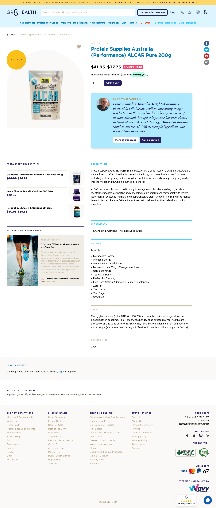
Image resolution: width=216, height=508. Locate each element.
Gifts (9, 455)
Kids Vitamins (97, 22)
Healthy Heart (97, 459)
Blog (172, 12)
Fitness (133, 22)
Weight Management (101, 444)
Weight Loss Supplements (21, 428)
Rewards (191, 22)
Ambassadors (139, 444)
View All (52, 463)
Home (11, 35)
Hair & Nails (96, 428)
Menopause (96, 436)
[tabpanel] (45, 89)
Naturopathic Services (152, 12)
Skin (124, 22)
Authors (136, 448)
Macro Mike (54, 452)
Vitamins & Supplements (20, 417)
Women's (65, 22)
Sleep (93, 448)
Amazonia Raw (56, 448)
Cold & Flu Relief (99, 455)
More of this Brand (125, 140)
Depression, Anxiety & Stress (105, 432)
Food (9, 440)
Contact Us (138, 417)
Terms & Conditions (142, 432)
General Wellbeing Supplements (107, 417)
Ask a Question (150, 140)
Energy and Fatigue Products (106, 452)
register (72, 371)
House (10, 452)
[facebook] (206, 43)
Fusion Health (55, 421)
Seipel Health (55, 436)
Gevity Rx (53, 444)
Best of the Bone (57, 428)
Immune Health (98, 421)
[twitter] (206, 49)
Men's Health (80, 22)
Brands (159, 22)
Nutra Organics (56, 417)
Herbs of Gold (55, 425)
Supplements (27, 22)
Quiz (181, 22)
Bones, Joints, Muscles (102, 425)
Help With (170, 22)
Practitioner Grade (47, 22)
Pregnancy (113, 22)
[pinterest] (206, 56)
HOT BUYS (145, 22)
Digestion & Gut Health (102, 440)
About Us (137, 421)
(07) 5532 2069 (149, 2)
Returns (136, 428)
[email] (206, 62)
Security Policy (139, 440)
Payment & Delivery (142, 425)
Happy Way (54, 459)
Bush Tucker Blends (59, 455)
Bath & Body (13, 436)
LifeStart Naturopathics (60, 440)
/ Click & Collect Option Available (176, 2)
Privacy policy (139, 436)
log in (61, 371)
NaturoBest (54, 432)
